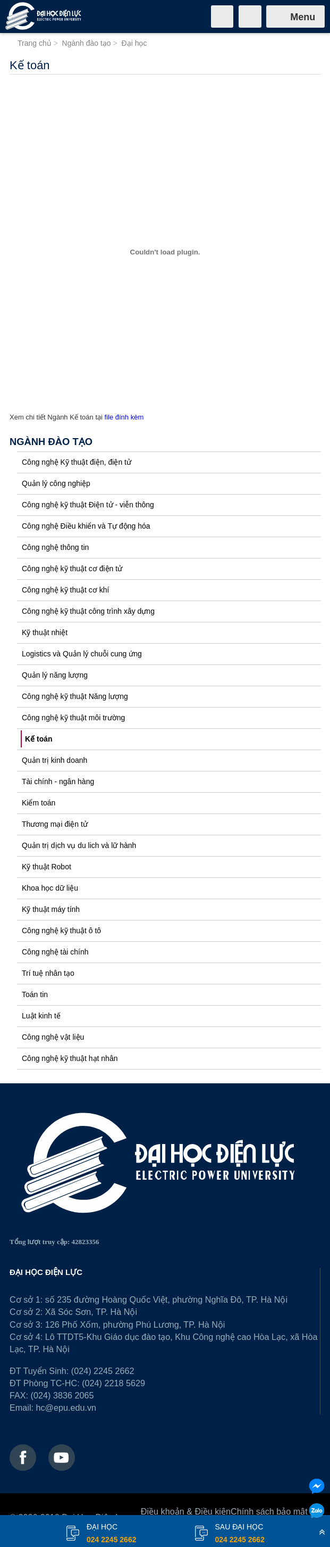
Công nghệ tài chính (55, 952)
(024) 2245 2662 (102, 1371)
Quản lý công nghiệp (56, 483)
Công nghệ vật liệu (53, 1037)
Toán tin (35, 994)
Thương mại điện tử (55, 824)
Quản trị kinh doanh (54, 760)
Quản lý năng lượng (55, 675)
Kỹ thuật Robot (46, 866)
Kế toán (39, 739)
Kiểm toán (38, 803)
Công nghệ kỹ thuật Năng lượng (75, 696)
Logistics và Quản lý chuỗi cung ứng (82, 653)
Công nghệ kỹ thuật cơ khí (65, 590)
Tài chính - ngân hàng (58, 781)
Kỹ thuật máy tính (51, 909)
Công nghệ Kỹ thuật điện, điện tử (76, 462)
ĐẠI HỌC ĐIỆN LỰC (46, 1272)
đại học (111, 1534)
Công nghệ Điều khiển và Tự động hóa (86, 526)
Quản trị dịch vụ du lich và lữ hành (79, 845)
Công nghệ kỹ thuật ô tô (61, 930)
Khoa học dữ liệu (50, 888)
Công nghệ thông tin (55, 547)
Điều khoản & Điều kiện (186, 1511)
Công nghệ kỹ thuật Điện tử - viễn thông (88, 504)
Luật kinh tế (41, 1015)
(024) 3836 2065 (62, 1395)
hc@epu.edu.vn (66, 1407)
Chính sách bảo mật (269, 1511)
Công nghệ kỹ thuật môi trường (73, 717)
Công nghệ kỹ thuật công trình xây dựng (88, 611)
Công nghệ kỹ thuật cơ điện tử (72, 568)
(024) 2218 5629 (113, 1383)
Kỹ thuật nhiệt (44, 632)
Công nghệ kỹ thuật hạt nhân (69, 1058)
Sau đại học (240, 1534)
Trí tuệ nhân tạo (48, 973)
